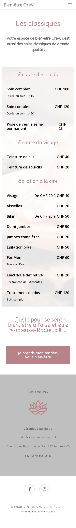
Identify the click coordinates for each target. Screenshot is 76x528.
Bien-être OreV (18, 4)
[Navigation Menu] (70, 5)
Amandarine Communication (38, 511)
